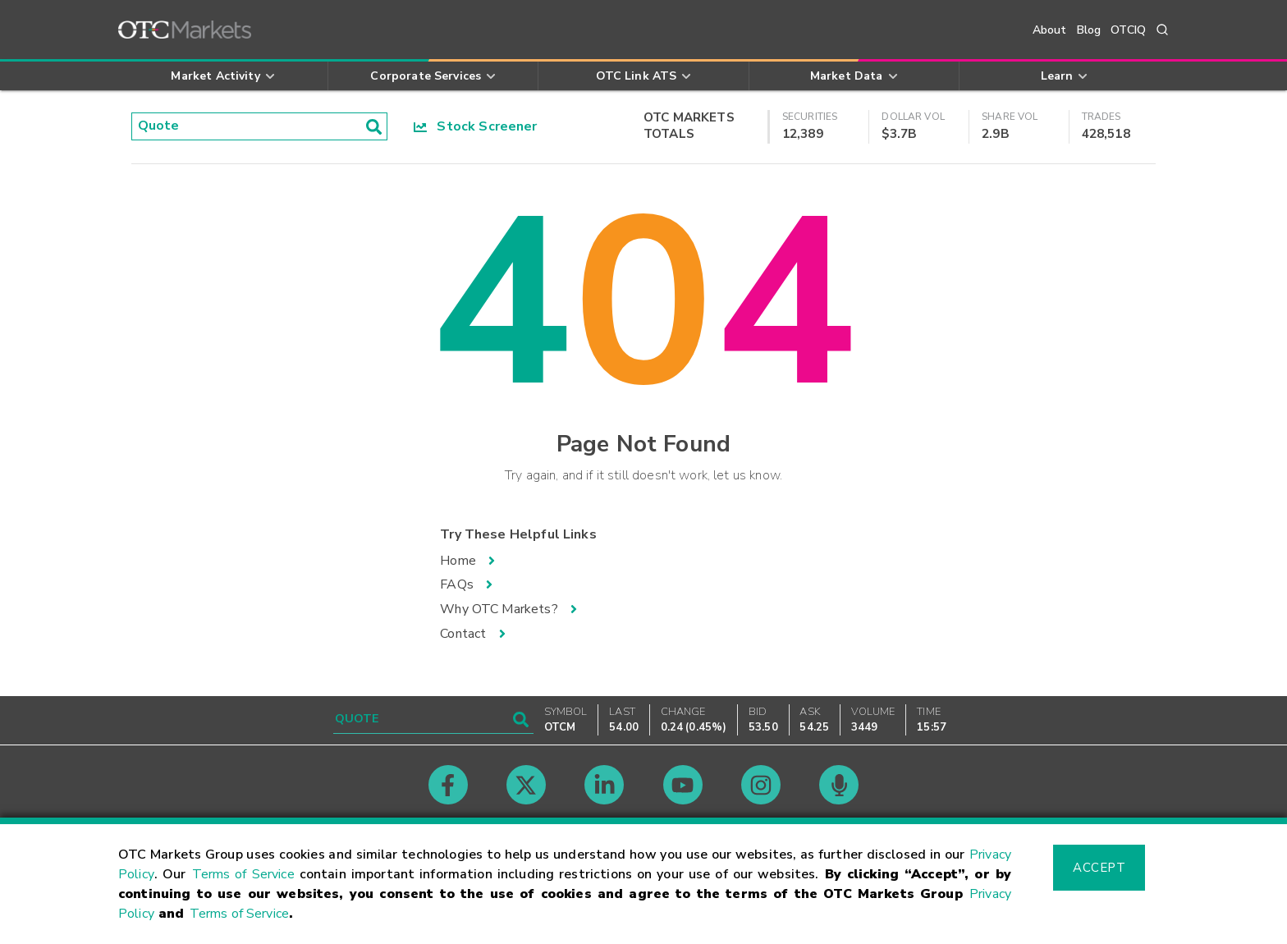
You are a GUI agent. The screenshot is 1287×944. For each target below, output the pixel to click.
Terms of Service (243, 874)
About (1050, 30)
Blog (1089, 30)
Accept (1099, 867)
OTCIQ (1128, 30)
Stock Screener (476, 126)
